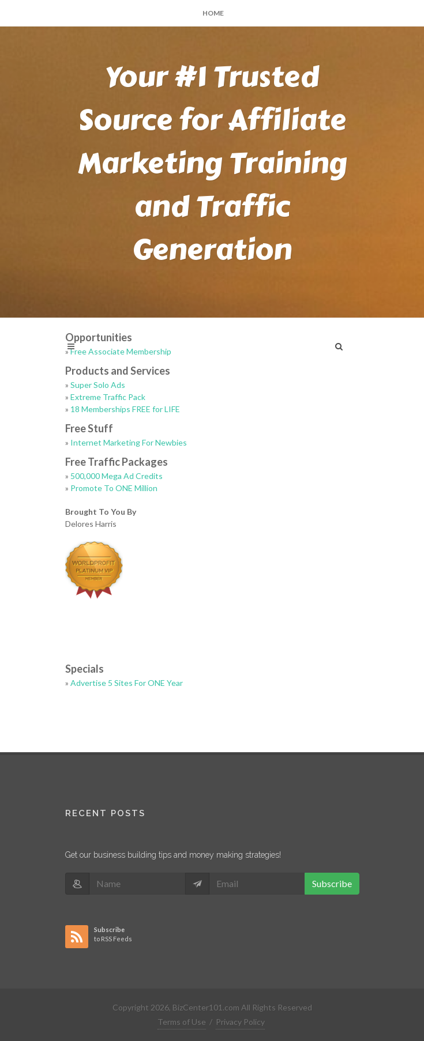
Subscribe (332, 883)
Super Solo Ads (97, 385)
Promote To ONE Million (113, 488)
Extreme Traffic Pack (107, 397)
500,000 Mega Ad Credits (116, 476)
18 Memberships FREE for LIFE (125, 409)
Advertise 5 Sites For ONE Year (126, 683)
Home (213, 13)
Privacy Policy (240, 1022)
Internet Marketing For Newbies (128, 442)
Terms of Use (181, 1022)
